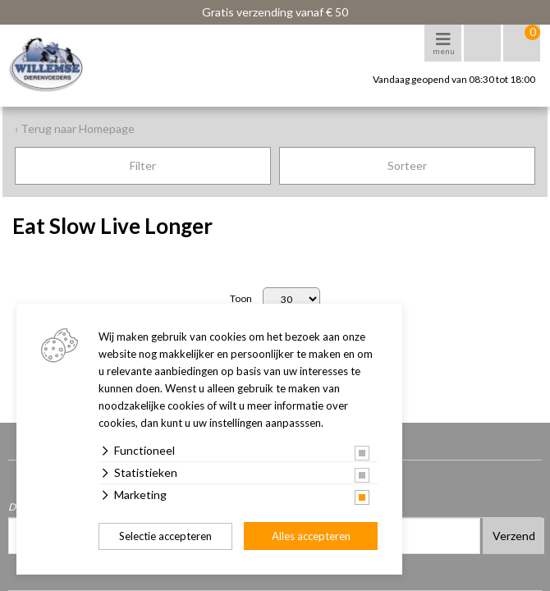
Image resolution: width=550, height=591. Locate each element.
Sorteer (407, 165)
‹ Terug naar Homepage (75, 128)
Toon (241, 299)
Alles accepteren (311, 536)
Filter (143, 165)
